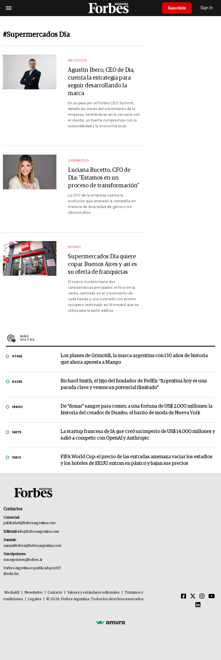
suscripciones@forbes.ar (22, 560)
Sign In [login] (207, 7)
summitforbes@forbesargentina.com (32, 546)
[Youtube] (211, 596)
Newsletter (33, 592)
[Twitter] (193, 596)
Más (117, 338)
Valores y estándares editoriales (93, 592)
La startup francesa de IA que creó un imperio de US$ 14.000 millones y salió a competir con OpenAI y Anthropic (137, 435)
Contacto (54, 592)
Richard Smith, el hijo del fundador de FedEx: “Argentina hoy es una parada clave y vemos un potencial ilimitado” (133, 384)
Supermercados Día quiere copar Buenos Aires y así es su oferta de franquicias (102, 264)
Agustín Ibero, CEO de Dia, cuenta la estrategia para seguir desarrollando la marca (101, 81)
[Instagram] (202, 596)
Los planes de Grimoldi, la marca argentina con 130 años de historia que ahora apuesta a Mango (134, 359)
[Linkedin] (198, 605)
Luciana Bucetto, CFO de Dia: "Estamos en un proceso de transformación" (103, 177)
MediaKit (12, 592)
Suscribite (177, 8)
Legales (34, 599)
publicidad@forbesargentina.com (29, 523)
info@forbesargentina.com (38, 532)
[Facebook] (183, 596)
